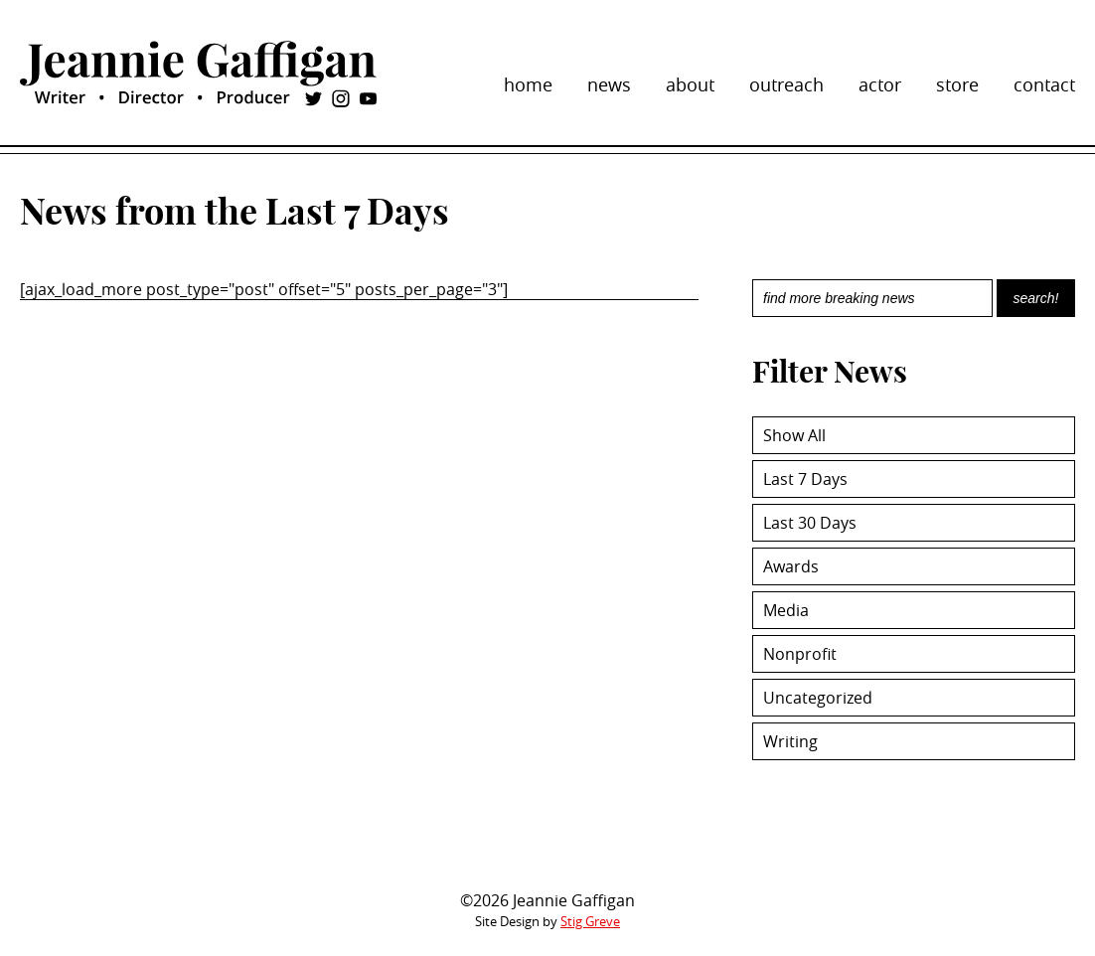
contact (1044, 84)
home (528, 84)
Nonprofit (800, 654)
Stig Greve (590, 921)
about (690, 84)
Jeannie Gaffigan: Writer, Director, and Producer (198, 63)
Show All (794, 435)
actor (880, 84)
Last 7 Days (805, 479)
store (957, 84)
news (609, 84)
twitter (313, 98)
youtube (368, 98)
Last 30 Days (810, 523)
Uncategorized (817, 698)
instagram (341, 98)
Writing (790, 741)
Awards (791, 566)
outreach (786, 84)
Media (786, 610)
